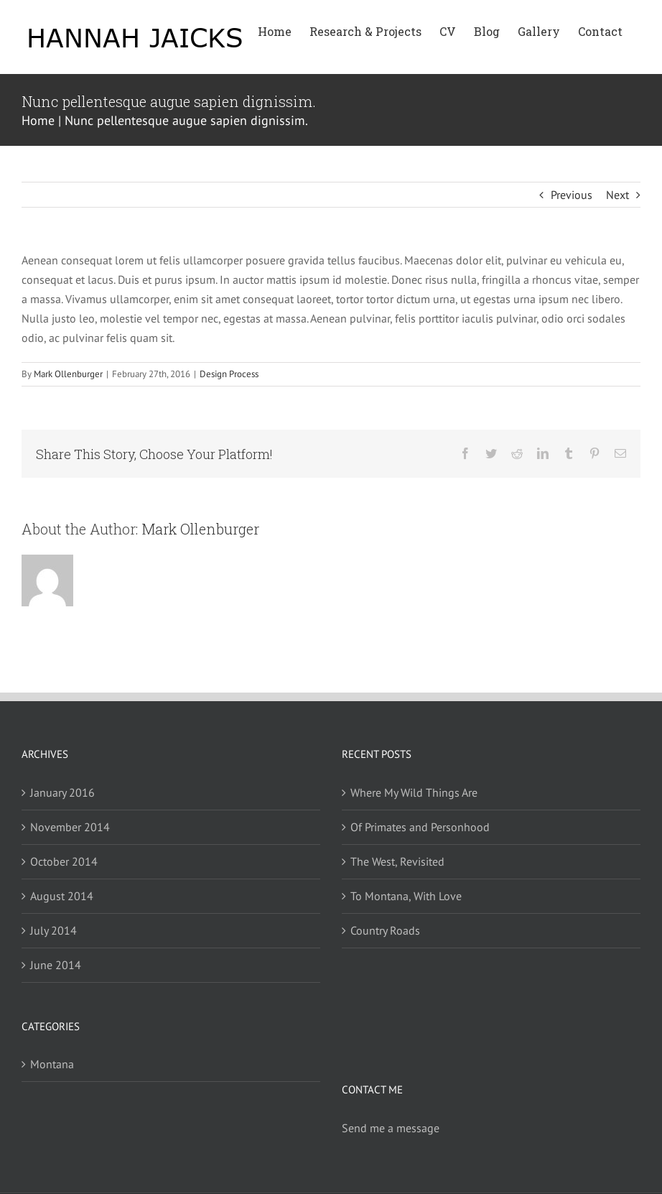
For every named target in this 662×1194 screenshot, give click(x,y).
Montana (52, 1064)
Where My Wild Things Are (413, 792)
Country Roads (385, 930)
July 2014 (53, 930)
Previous (571, 195)
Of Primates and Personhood (420, 827)
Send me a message (390, 1128)
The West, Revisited (397, 861)
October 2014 (64, 861)
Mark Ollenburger (68, 374)
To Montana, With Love (406, 896)
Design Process (229, 374)
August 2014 (61, 896)
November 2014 (70, 827)
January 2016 (62, 792)
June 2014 (55, 965)
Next (617, 195)
